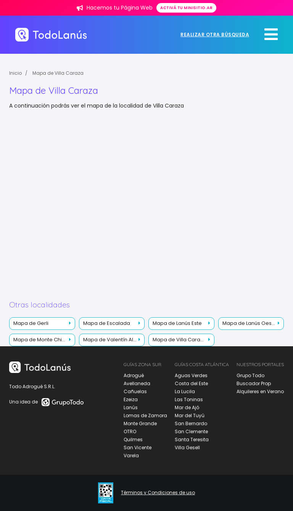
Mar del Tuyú (189, 415)
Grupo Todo (250, 375)
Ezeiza (131, 399)
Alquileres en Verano (260, 391)
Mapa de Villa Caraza (58, 73)
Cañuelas (135, 391)
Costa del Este (191, 383)
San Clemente (191, 431)
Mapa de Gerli (30, 323)
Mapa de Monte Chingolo (44, 339)
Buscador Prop (254, 383)
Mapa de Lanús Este (177, 323)
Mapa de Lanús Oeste (249, 323)
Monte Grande (140, 423)
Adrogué (134, 375)
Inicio (15, 73)
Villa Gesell (187, 447)
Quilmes (133, 439)
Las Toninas (189, 399)
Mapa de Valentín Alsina (113, 339)
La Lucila (185, 391)
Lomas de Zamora (145, 415)
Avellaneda (137, 383)
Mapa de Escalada (106, 323)
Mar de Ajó (187, 407)
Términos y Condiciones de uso (158, 493)
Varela (131, 455)
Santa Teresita (192, 439)
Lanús (131, 407)
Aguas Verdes (191, 375)
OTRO (130, 431)
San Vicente (137, 447)
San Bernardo (191, 423)
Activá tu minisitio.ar (186, 8)
